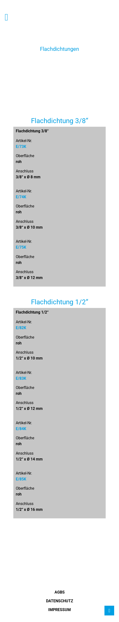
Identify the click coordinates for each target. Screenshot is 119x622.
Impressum (59, 609)
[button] (6, 17)
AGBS (60, 592)
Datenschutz (59, 601)
